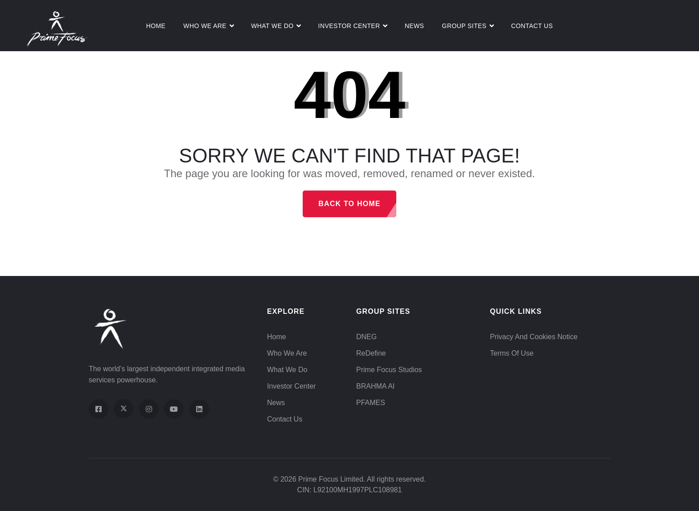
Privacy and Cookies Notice (534, 337)
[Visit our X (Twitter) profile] (123, 408)
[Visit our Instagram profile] (149, 409)
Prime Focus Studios (389, 369)
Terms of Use (512, 353)
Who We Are (204, 25)
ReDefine (371, 353)
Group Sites (464, 25)
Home (156, 25)
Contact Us (532, 25)
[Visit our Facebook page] (98, 409)
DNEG (366, 337)
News (414, 25)
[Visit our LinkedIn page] (199, 409)
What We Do (287, 369)
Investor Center (349, 25)
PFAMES (370, 402)
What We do (272, 25)
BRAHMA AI (375, 386)
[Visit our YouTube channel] (174, 409)
